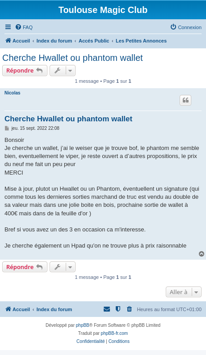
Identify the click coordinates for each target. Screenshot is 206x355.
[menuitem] (24, 27)
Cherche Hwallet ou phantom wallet (72, 58)
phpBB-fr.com (114, 333)
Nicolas (12, 92)
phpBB (82, 325)
